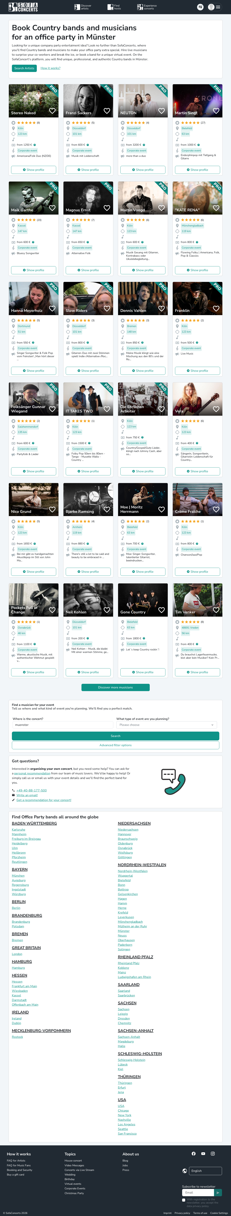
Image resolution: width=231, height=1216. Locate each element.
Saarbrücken (126, 995)
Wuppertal (125, 876)
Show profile (35, 170)
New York (124, 1115)
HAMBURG (22, 961)
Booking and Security (19, 1170)
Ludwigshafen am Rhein (134, 977)
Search (115, 736)
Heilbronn (19, 853)
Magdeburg (126, 1041)
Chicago (123, 1111)
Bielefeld (124, 880)
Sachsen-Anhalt (129, 1037)
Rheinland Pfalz (128, 963)
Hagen (122, 899)
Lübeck (123, 1064)
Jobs (125, 1165)
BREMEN (20, 934)
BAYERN (20, 869)
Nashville (124, 1120)
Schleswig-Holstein (131, 1060)
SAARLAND (129, 984)
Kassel (16, 995)
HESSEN (19, 975)
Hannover (124, 834)
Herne (122, 908)
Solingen (124, 949)
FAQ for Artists (16, 1160)
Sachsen (123, 1009)
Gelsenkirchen (128, 894)
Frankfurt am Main (24, 986)
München (18, 876)
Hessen (17, 982)
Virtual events (73, 1184)
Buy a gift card (15, 1174)
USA (122, 1099)
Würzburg (19, 894)
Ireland (16, 1018)
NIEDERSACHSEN (134, 823)
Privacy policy (182, 1213)
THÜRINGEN (129, 1076)
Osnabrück (125, 848)
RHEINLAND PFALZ (135, 957)
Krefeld (123, 912)
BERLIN (19, 901)
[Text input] (198, 1192)
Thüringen (125, 1083)
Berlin (16, 908)
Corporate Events (75, 1188)
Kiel (120, 1069)
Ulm (15, 848)
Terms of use (200, 1213)
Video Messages (74, 1165)
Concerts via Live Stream (79, 1170)
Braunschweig (127, 839)
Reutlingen (19, 862)
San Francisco (127, 1134)
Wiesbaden (20, 991)
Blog (125, 1160)
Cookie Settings (219, 1213)
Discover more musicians (115, 687)
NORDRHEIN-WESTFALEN (142, 864)
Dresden (124, 1018)
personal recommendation (32, 773)
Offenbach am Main (25, 1005)
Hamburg (18, 968)
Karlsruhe (18, 830)
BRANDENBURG (27, 915)
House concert (73, 1160)
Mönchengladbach (130, 922)
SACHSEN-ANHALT (136, 1030)
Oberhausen (126, 940)
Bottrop (123, 889)
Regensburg (20, 885)
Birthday (70, 1179)
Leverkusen (126, 917)
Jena (121, 1092)
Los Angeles (126, 1124)
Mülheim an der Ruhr (132, 926)
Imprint (168, 1213)
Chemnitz (124, 1023)
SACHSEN (127, 1003)
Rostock (17, 1037)
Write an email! (27, 795)
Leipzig (123, 1014)
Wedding (70, 1174)
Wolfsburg (125, 853)
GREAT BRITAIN (26, 947)
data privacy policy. (198, 1206)
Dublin (16, 1023)
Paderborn (125, 945)
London (17, 954)
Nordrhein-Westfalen (133, 871)
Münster (124, 931)
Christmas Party (74, 1193)
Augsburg (18, 880)
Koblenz (123, 968)
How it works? (50, 68)
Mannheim (19, 834)
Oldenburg (125, 843)
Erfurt (122, 1087)
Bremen (17, 940)
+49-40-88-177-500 (31, 790)
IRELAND (20, 1012)
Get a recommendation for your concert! (43, 800)
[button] (214, 7)
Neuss (122, 935)
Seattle (123, 1129)
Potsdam (18, 926)
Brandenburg (21, 922)
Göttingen (125, 857)
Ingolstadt (19, 889)
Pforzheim (19, 857)
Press (125, 1170)
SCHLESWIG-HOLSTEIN (140, 1053)
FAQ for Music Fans (19, 1165)
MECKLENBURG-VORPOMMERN (41, 1030)
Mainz (122, 972)
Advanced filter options (115, 745)
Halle (121, 1046)
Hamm (122, 903)
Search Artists (24, 68)
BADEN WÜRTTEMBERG (34, 823)
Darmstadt (19, 1000)
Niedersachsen (128, 830)
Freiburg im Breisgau (26, 839)
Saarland (124, 991)
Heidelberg (19, 843)
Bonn (121, 885)
